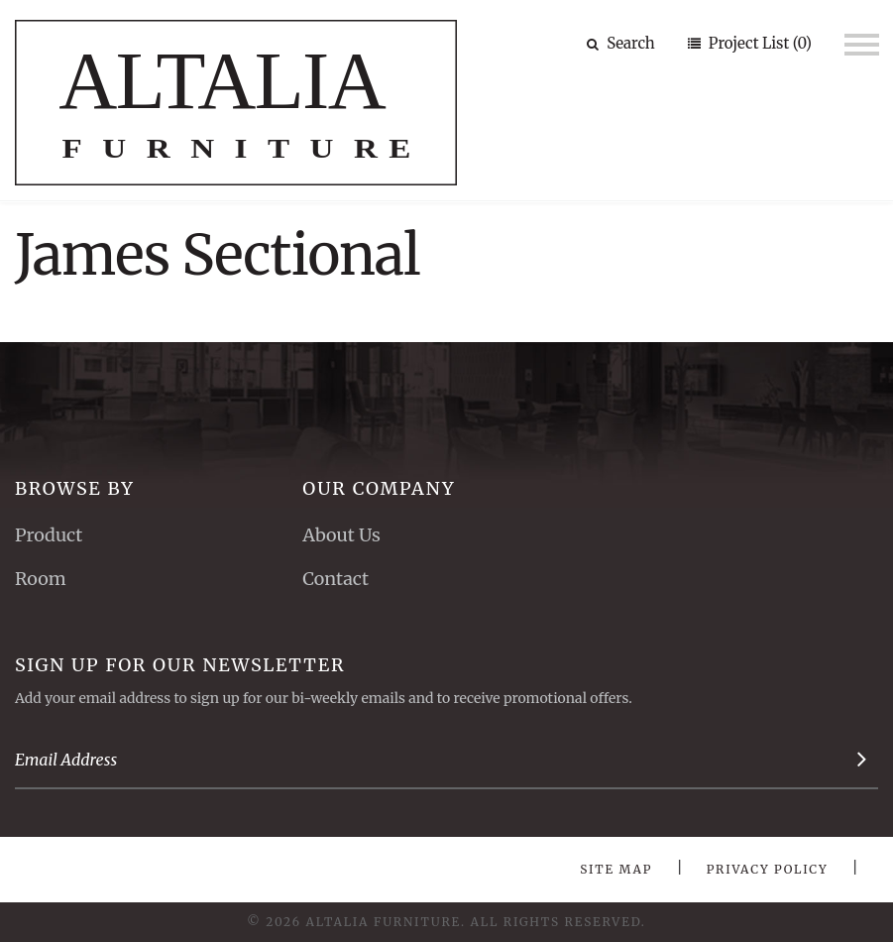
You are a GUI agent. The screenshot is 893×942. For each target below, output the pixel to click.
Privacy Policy (768, 869)
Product (48, 535)
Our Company (378, 488)
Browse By (75, 488)
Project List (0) (758, 43)
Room (40, 578)
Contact (335, 578)
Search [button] (621, 43)
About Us (341, 535)
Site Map (616, 869)
